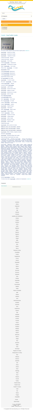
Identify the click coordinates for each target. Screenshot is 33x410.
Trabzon (17, 376)
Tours (17, 374)
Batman (17, 232)
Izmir (17, 298)
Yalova (17, 392)
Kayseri (17, 310)
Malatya (17, 328)
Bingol (17, 238)
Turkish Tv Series (17, 386)
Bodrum (17, 242)
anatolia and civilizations (17, 216)
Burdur (17, 246)
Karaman (17, 304)
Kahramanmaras (17, 300)
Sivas (17, 368)
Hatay (17, 288)
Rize (17, 354)
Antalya (17, 220)
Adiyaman (17, 206)
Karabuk (17, 302)
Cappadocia (17, 256)
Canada (3, 35)
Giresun (17, 282)
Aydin (17, 226)
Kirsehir (17, 318)
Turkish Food (17, 384)
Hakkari (17, 286)
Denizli (17, 260)
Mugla (17, 338)
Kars (17, 306)
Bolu (17, 244)
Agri (17, 210)
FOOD (16, 399)
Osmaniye (17, 348)
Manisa (17, 330)
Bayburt (17, 234)
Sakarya (17, 356)
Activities (17, 202)
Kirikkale (17, 314)
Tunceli (17, 378)
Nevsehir (17, 342)
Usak (17, 388)
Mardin (17, 332)
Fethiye (17, 278)
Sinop (17, 364)
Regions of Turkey (17, 350)
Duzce (17, 264)
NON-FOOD (16, 401)
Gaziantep (17, 280)
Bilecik (17, 236)
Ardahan (17, 222)
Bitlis (17, 240)
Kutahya (17, 326)
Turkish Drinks (17, 382)
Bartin (17, 230)
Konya (17, 322)
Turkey (17, 380)
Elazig (17, 268)
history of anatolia (17, 290)
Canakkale (17, 252)
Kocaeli (17, 320)
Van (17, 390)
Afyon (17, 208)
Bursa (17, 248)
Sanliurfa (17, 360)
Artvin (17, 224)
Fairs (17, 276)
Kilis (17, 312)
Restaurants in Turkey (17, 352)
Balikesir (17, 228)
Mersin (17, 336)
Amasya (17, 214)
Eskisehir (17, 274)
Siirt (17, 362)
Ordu (17, 346)
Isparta (17, 294)
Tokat (17, 372)
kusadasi (17, 324)
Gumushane (17, 284)
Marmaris (17, 334)
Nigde (17, 344)
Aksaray (17, 212)
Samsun (17, 358)
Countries (5, 28)
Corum (17, 258)
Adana (17, 204)
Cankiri (17, 254)
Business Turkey (17, 250)
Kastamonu (17, 308)
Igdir (17, 292)
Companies (5, 27)
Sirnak (17, 366)
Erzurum (17, 272)
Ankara (17, 218)
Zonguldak (17, 396)
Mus (17, 340)
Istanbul (17, 296)
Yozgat (17, 394)
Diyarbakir (17, 262)
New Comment (4, 185)
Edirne (17, 266)
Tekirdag (17, 370)
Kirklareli (17, 316)
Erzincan (17, 270)
